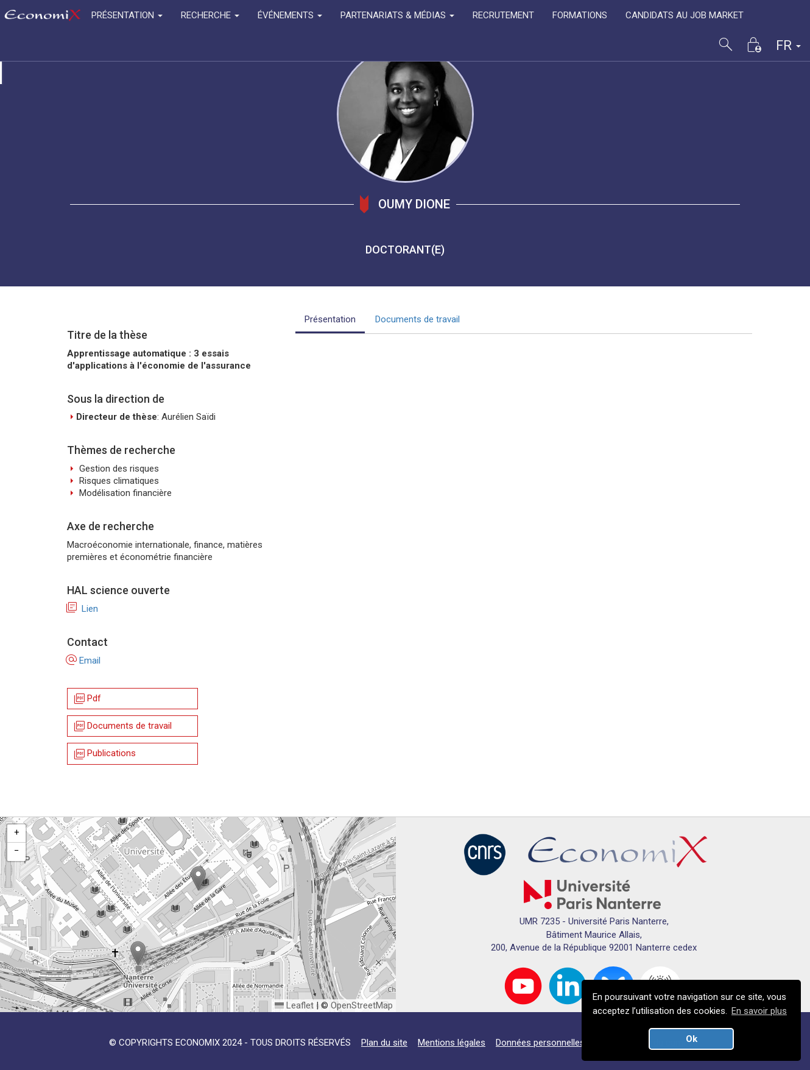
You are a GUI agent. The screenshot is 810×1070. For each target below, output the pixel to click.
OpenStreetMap (362, 1005)
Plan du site (384, 1042)
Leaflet (294, 1005)
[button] (198, 878)
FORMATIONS (579, 15)
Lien (82, 608)
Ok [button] (691, 1038)
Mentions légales (451, 1042)
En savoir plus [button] (759, 1010)
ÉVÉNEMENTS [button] (290, 15)
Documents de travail (122, 726)
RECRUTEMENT (503, 15)
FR (788, 45)
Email (83, 660)
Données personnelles (540, 1042)
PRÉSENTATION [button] (127, 15)
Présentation (330, 319)
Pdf (86, 698)
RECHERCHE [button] (210, 15)
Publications (104, 754)
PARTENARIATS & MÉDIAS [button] (397, 15)
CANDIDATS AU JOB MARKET (684, 15)
